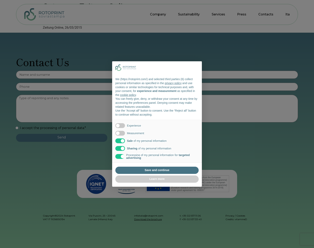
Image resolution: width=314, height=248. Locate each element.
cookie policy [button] (128, 95)
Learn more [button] (157, 178)
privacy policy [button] (173, 83)
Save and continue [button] (157, 170)
